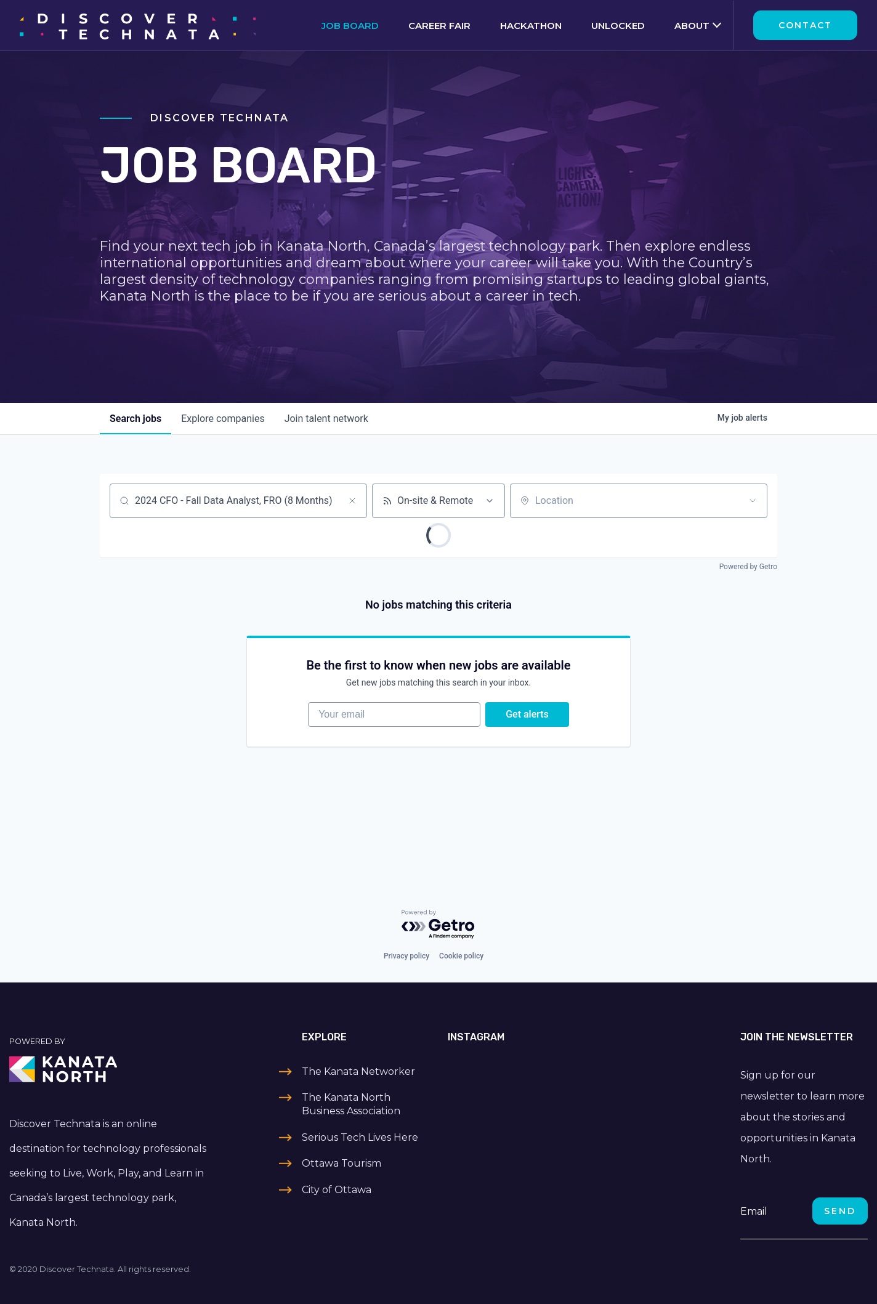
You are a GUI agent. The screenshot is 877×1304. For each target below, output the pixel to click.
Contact (805, 25)
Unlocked (618, 25)
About (691, 25)
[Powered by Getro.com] (438, 925)
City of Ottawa (336, 1190)
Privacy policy (406, 956)
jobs (135, 418)
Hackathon (531, 25)
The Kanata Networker (358, 1071)
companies (222, 418)
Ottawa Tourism (341, 1163)
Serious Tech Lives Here (360, 1137)
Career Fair (439, 25)
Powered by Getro (748, 566)
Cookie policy (461, 956)
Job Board (350, 25)
